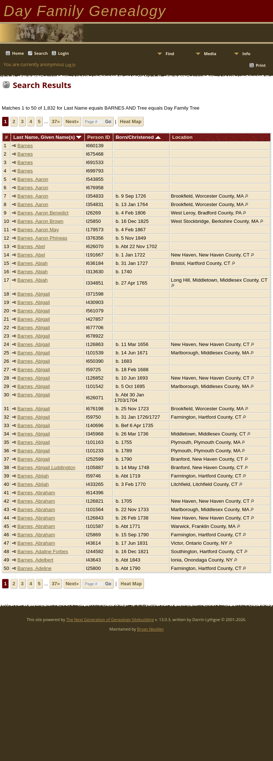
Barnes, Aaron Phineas (42, 238)
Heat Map (130, 121)
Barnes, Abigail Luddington (47, 467)
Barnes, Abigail (34, 294)
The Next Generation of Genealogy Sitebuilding (110, 619)
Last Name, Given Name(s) (48, 137)
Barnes (25, 145)
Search (41, 53)
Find (170, 53)
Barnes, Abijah (33, 476)
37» (56, 121)
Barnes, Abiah (33, 263)
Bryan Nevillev (150, 629)
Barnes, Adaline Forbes (43, 551)
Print (261, 65)
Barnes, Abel (31, 246)
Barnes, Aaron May (38, 229)
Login (63, 53)
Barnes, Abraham (36, 492)
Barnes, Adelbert (36, 560)
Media (210, 53)
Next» (72, 121)
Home (18, 53)
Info (246, 53)
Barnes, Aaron (33, 179)
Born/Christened (137, 137)
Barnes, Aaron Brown (41, 221)
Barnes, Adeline (35, 568)
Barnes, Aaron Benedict (43, 213)
